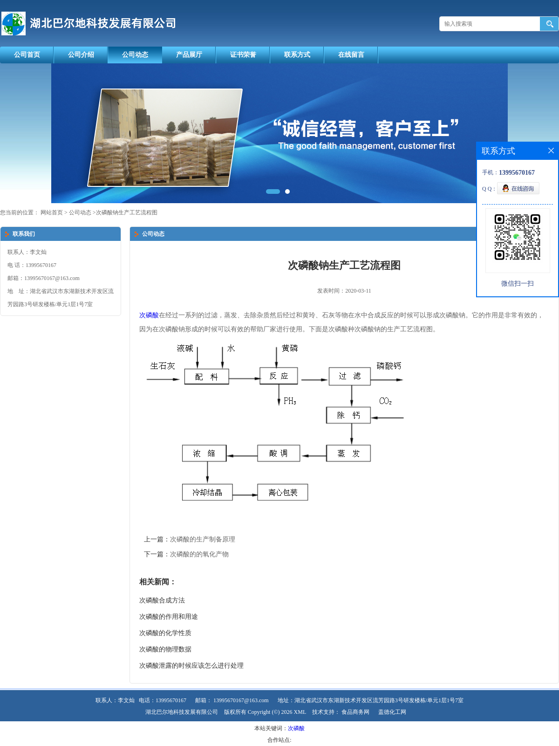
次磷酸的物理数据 (165, 649)
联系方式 (297, 54)
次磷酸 (149, 315)
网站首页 (52, 212)
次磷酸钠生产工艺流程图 (126, 212)
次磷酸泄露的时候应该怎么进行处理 (191, 665)
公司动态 (135, 54)
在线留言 (351, 54)
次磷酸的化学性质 (165, 633)
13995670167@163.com (241, 700)
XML (300, 712)
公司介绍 (81, 54)
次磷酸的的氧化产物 (199, 554)
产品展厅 (189, 54)
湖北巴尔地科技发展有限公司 (181, 712)
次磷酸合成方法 (162, 600)
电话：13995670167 (162, 700)
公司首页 (27, 54)
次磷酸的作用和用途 (168, 616)
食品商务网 (355, 712)
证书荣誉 (243, 54)
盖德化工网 (392, 712)
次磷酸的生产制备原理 (202, 539)
